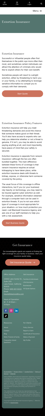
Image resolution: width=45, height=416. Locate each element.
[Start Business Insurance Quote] (15, 223)
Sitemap (12, 374)
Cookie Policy (28, 372)
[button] (41, 3)
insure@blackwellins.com (14, 294)
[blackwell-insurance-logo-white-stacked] (22, 355)
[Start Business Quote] (22, 93)
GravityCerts (14, 402)
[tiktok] (6, 316)
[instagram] (11, 311)
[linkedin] (16, 311)
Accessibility (8, 372)
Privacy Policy (18, 372)
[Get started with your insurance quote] (22, 262)
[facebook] (6, 311)
